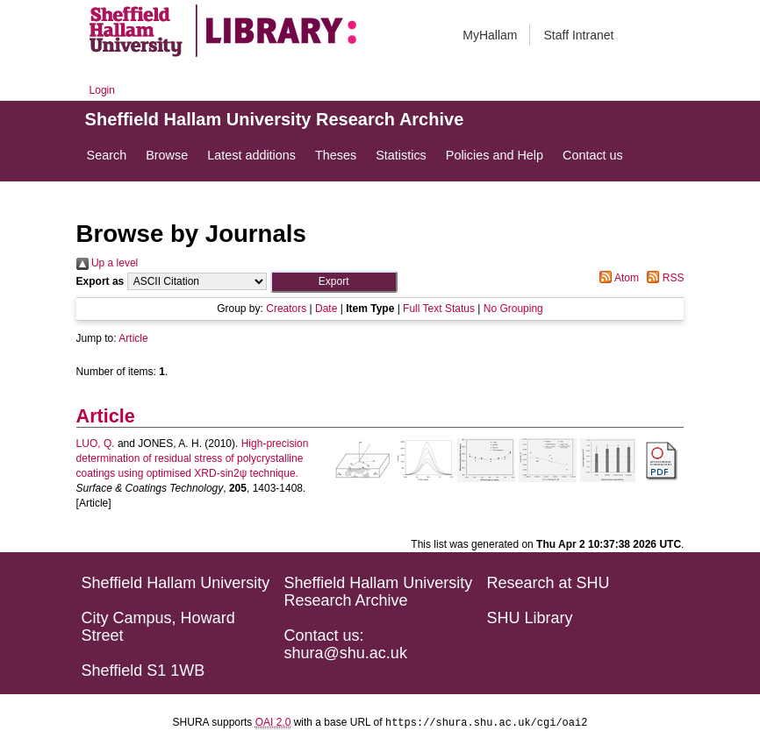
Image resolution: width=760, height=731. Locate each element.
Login (102, 90)
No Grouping (513, 308)
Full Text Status (439, 308)
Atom (616, 278)
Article (132, 338)
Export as (100, 281)
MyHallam (489, 35)
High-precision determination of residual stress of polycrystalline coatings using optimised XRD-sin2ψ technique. (192, 458)
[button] (334, 282)
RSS (663, 278)
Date (326, 308)
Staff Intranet (578, 35)
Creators (286, 308)
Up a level (107, 263)
